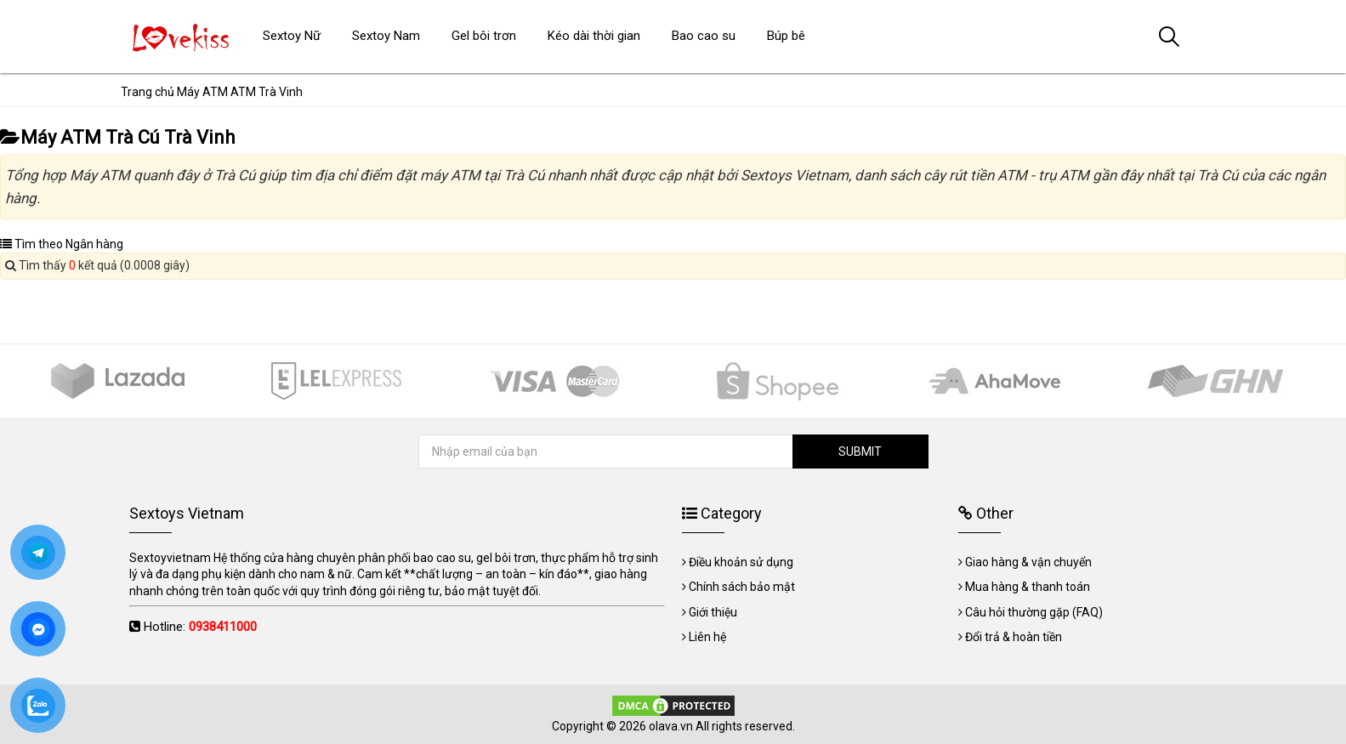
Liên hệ (707, 637)
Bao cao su (703, 35)
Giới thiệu (713, 612)
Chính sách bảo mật (742, 586)
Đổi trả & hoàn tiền (1013, 637)
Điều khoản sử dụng (741, 562)
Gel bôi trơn (484, 35)
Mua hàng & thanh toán (1027, 586)
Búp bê (786, 35)
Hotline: (200, 626)
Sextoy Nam (386, 35)
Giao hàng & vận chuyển (1028, 562)
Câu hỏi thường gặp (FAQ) (1034, 612)
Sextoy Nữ (292, 35)
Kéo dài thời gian (594, 35)
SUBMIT (860, 451)
